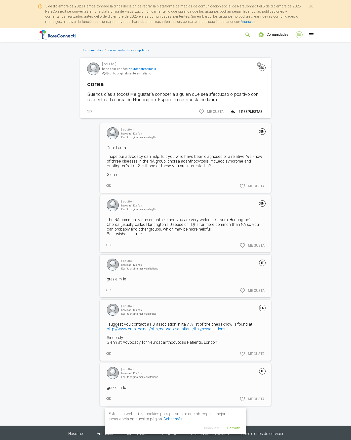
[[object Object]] (89, 111)
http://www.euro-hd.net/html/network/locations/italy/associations (166, 329)
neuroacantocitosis (120, 50)
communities (94, 50)
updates (143, 50)
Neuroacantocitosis (142, 69)
